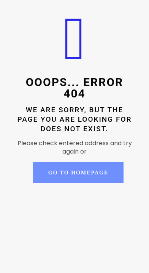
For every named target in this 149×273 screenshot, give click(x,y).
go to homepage (78, 173)
